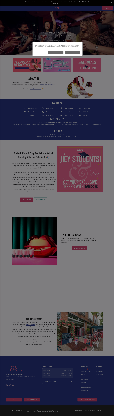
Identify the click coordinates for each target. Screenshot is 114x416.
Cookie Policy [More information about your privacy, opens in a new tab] (51, 47)
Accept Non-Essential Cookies (72, 52)
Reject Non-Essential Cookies (56, 52)
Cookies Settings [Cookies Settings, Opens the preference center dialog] (40, 52)
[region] (58, 49)
